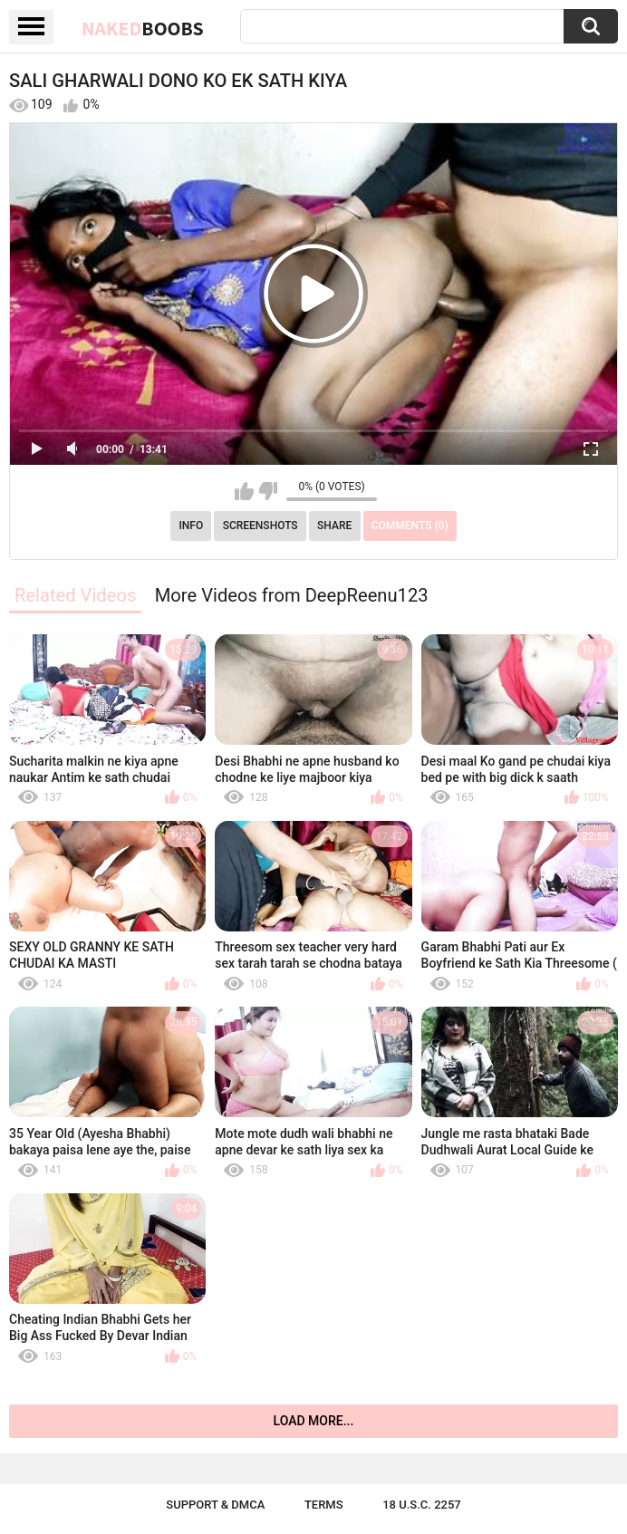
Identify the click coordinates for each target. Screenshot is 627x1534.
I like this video (244, 491)
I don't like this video (267, 491)
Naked (143, 28)
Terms (323, 1504)
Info (190, 525)
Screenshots (260, 525)
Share (334, 525)
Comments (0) (410, 525)
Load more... (314, 1420)
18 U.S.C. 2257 (421, 1504)
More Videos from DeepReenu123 (292, 595)
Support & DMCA (215, 1504)
